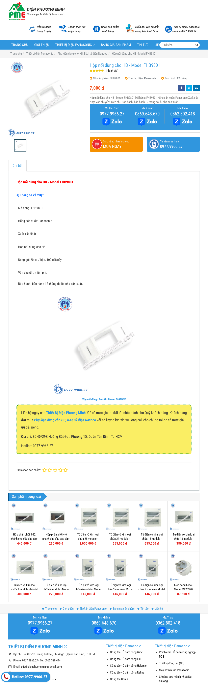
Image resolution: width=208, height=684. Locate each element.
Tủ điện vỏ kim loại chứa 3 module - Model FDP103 (120, 589)
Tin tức (143, 45)
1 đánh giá (111, 71)
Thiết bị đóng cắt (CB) (171, 663)
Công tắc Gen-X (119, 679)
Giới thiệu (41, 45)
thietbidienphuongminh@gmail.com (41, 666)
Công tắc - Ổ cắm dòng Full (125, 659)
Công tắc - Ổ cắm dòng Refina (127, 672)
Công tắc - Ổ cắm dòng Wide (126, 652)
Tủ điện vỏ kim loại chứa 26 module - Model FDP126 (88, 539)
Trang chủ (19, 45)
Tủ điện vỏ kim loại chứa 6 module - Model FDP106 (56, 589)
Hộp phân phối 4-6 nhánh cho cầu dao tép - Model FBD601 (56, 539)
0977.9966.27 (112, 113)
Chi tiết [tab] (17, 165)
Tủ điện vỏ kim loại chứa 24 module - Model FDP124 (120, 539)
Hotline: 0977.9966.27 (24, 677)
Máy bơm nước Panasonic (174, 670)
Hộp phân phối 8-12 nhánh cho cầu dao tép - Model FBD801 (24, 539)
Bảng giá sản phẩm (116, 45)
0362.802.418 (182, 113)
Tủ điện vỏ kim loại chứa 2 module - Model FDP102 (151, 589)
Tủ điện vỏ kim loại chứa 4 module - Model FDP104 (88, 589)
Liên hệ (157, 608)
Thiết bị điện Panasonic (73, 45)
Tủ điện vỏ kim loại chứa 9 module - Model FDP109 (24, 589)
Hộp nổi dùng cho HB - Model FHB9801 (104, 399)
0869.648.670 (147, 113)
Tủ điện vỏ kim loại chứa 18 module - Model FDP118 (152, 539)
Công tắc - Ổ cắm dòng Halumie (128, 665)
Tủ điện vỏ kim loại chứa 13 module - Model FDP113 (183, 539)
